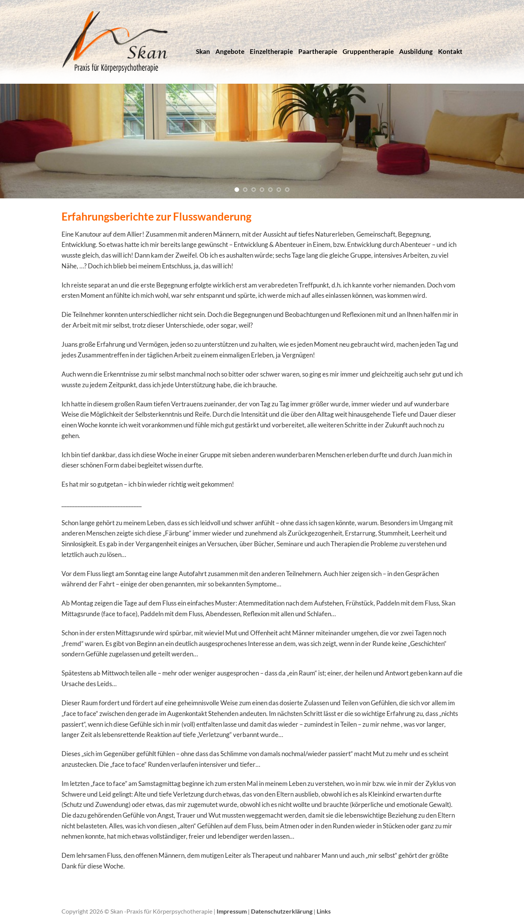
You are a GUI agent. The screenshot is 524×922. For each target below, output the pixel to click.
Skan (203, 51)
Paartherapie (317, 51)
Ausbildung (416, 51)
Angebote (229, 51)
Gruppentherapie (368, 51)
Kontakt (450, 51)
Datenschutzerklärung (282, 911)
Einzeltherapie (271, 51)
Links (324, 911)
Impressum (232, 911)
